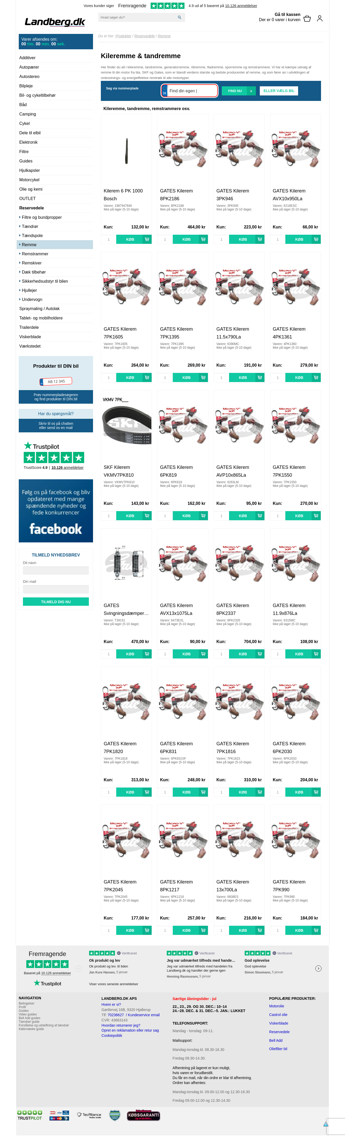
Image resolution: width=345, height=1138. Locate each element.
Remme (29, 245)
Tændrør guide (29, 1022)
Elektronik (28, 142)
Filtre (24, 151)
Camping (27, 114)
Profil (22, 1007)
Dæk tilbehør (34, 272)
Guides (26, 161)
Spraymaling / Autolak (39, 308)
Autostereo (29, 76)
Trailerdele (29, 327)
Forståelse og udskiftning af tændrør (44, 1025)
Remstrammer (35, 254)
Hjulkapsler (29, 170)
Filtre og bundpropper (42, 217)
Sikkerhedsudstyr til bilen (45, 281)
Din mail (29, 581)
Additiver (27, 58)
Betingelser (26, 1003)
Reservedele (31, 208)
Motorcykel (29, 180)
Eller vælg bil (278, 91)
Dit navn (29, 563)
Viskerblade (30, 337)
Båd (23, 104)
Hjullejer (29, 290)
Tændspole (32, 235)
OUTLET (27, 198)
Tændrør (30, 226)
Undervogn (32, 299)
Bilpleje (26, 86)
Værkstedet (30, 346)
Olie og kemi (30, 189)
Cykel (24, 123)
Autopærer (29, 67)
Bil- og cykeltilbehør (37, 95)
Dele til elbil (30, 133)
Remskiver (32, 263)
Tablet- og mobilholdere (41, 318)
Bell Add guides (29, 1018)
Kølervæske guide (31, 1029)
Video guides (28, 1014)
